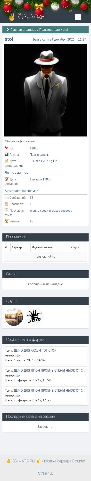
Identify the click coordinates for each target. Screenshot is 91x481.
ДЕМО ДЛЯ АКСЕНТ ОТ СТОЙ (35, 350)
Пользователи (49, 29)
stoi (18, 355)
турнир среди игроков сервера (51, 211)
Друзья (12, 301)
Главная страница (23, 29)
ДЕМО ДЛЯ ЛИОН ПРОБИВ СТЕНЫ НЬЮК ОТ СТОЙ (51, 370)
